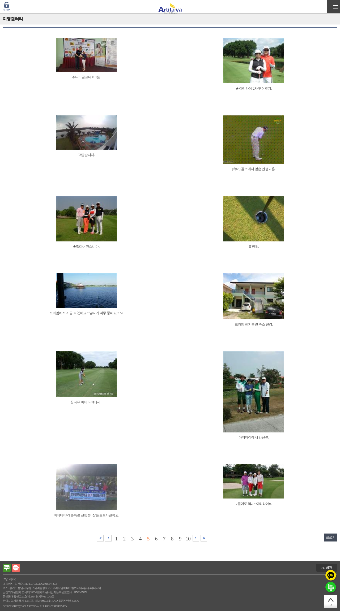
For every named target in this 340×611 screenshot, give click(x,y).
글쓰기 (331, 537)
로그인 (6, 9)
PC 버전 (326, 568)
